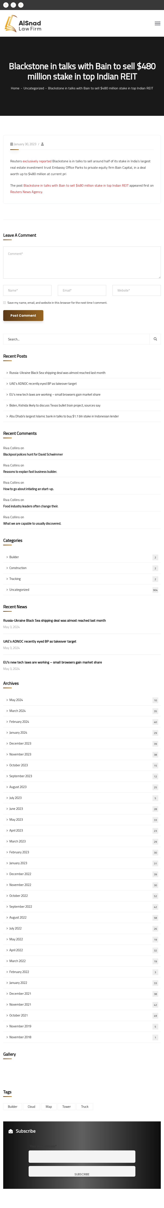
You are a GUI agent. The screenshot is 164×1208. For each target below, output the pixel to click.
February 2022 (83, 972)
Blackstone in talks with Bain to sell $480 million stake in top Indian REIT (76, 185)
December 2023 (83, 743)
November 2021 (83, 1004)
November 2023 (83, 754)
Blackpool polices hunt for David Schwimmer (33, 454)
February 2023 (83, 852)
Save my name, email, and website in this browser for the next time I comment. (57, 302)
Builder (83, 557)
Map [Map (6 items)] (49, 1106)
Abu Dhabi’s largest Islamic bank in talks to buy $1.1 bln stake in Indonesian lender (64, 416)
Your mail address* (43, 1146)
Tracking (83, 579)
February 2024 (83, 722)
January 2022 (83, 983)
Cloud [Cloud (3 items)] (31, 1106)
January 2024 (83, 732)
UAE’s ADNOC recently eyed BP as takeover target (43, 383)
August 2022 (83, 917)
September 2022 (83, 906)
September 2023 (83, 776)
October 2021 (83, 1015)
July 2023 (83, 798)
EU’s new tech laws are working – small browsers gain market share (55, 394)
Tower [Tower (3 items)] (66, 1106)
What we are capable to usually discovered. (32, 523)
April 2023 (83, 830)
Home (15, 88)
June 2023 (83, 809)
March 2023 (83, 841)
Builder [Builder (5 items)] (12, 1106)
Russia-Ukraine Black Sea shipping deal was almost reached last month (57, 373)
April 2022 (83, 950)
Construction (83, 568)
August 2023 (83, 787)
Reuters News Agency (26, 192)
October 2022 (83, 896)
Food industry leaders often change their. (30, 506)
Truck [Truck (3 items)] (84, 1106)
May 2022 (83, 939)
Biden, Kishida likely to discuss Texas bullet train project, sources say (54, 405)
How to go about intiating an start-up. (28, 489)
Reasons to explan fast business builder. (30, 472)
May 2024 (83, 700)
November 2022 (83, 885)
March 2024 (83, 711)
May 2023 (83, 819)
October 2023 (83, 765)
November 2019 (83, 1026)
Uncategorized (33, 88)
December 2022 (83, 874)
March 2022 (83, 961)
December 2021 (83, 993)
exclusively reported (37, 161)
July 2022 (83, 928)
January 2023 (83, 863)
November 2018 (83, 1037)
